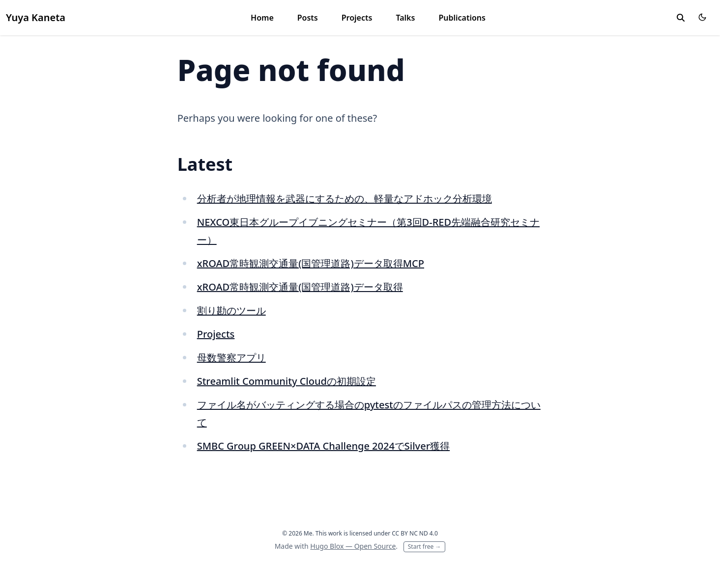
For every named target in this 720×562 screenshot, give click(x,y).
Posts (307, 17)
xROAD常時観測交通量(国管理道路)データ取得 (300, 287)
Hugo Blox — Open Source (353, 546)
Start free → (424, 546)
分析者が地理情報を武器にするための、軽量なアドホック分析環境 (344, 198)
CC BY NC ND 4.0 (415, 533)
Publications (462, 17)
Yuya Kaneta (35, 17)
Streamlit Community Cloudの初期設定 (286, 381)
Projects (357, 17)
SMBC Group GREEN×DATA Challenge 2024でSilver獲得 (323, 446)
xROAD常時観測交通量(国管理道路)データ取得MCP (310, 263)
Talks (405, 17)
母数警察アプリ (231, 357)
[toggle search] (681, 18)
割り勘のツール (231, 310)
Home (262, 17)
